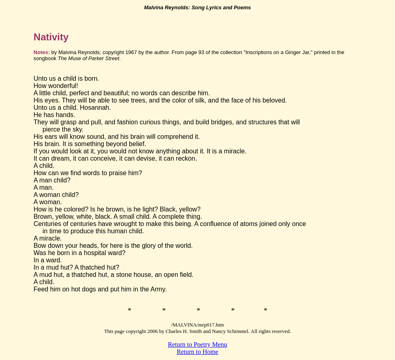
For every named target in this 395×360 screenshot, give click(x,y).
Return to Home (197, 351)
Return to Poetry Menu (197, 344)
